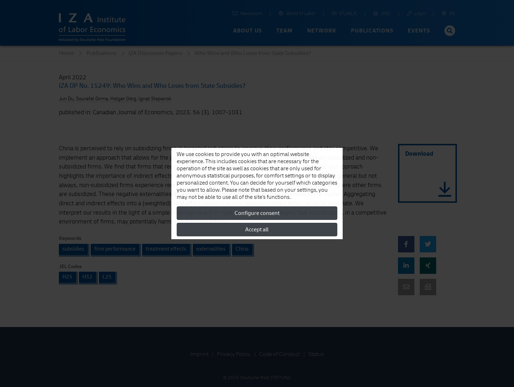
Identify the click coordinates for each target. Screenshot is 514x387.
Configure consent (257, 213)
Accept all (256, 229)
